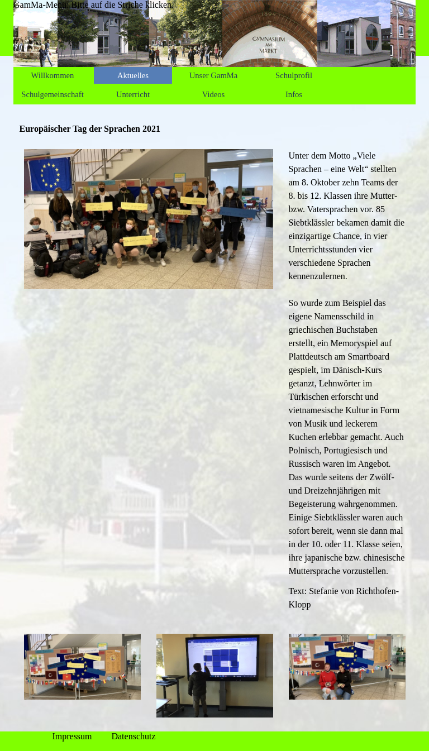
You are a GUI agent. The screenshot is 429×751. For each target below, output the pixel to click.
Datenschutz (133, 736)
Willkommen (52, 75)
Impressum (72, 736)
